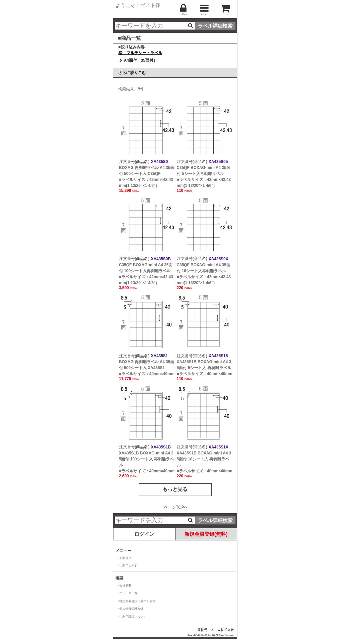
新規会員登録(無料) (206, 534)
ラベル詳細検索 (215, 26)
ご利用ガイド (128, 565)
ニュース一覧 (128, 593)
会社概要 (125, 585)
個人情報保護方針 (131, 608)
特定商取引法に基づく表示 (137, 601)
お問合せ (125, 558)
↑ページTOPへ (175, 507)
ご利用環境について (132, 616)
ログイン (144, 534)
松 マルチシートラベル (140, 52)
